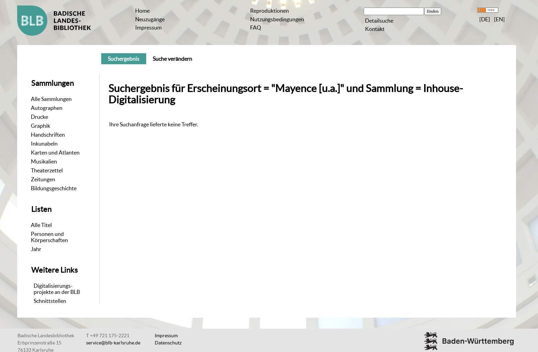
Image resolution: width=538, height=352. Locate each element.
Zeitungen (43, 179)
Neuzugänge (150, 19)
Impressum (148, 27)
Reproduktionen (269, 11)
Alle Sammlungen (51, 99)
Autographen (46, 108)
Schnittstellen (50, 301)
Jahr (36, 249)
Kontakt (375, 29)
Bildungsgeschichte (54, 188)
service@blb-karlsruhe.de (113, 342)
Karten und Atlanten (55, 152)
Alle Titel (41, 225)
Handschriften (48, 135)
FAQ (255, 27)
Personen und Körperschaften (49, 237)
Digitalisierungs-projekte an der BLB (57, 289)
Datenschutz (168, 342)
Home (142, 11)
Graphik (40, 126)
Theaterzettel (47, 170)
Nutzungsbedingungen (277, 19)
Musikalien (44, 161)
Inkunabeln (44, 143)
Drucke (39, 117)
